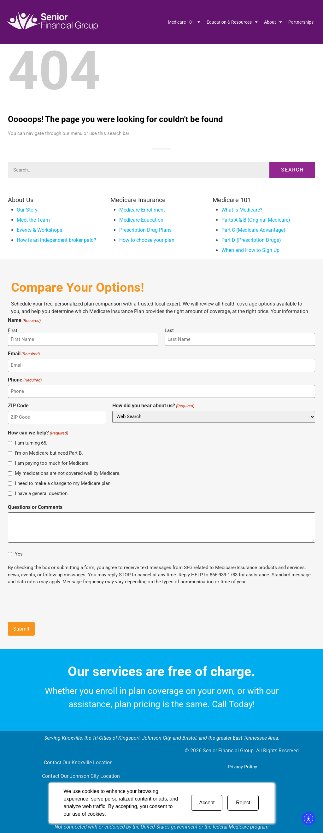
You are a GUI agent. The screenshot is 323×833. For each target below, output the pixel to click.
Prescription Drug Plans (145, 230)
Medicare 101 (184, 22)
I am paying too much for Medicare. (52, 461)
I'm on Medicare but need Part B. (49, 451)
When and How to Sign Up (250, 250)
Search (292, 170)
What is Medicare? (241, 210)
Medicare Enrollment (142, 210)
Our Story (27, 210)
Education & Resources (232, 22)
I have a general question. (42, 492)
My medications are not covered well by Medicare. (67, 472)
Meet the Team (33, 220)
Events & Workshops (39, 230)
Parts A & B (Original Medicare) (255, 220)
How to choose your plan (146, 240)
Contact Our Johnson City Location (81, 775)
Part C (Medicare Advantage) (253, 230)
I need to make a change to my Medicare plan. (63, 482)
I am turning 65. (31, 441)
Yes (19, 552)
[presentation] (56, 601)
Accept (206, 802)
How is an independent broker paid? (56, 240)
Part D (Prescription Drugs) (251, 240)
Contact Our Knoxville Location (77, 760)
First (12, 330)
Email (24, 353)
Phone (25, 379)
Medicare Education (141, 220)
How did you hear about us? (153, 404)
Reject (243, 802)
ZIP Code (18, 404)
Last (169, 330)
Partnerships (301, 22)
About (273, 22)
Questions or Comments (35, 506)
